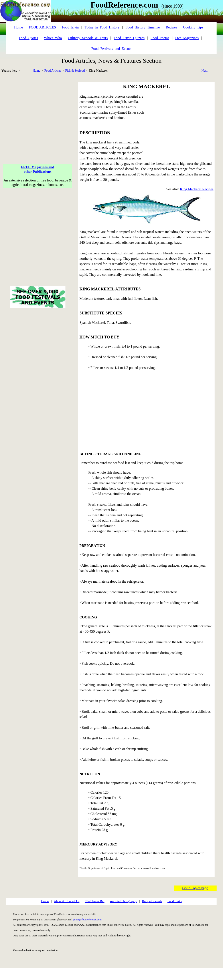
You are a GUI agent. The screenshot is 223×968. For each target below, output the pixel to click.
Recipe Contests (152, 901)
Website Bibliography (123, 901)
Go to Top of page (195, 888)
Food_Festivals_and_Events (111, 48)
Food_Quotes (28, 38)
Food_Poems (160, 38)
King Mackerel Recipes (196, 189)
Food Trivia (70, 27)
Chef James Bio (95, 901)
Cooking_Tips (193, 27)
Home (36, 70)
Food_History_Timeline (143, 27)
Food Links (174, 901)
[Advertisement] (37, 113)
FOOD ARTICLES (42, 27)
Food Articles (52, 70)
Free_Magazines (187, 38)
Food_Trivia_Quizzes (129, 38)
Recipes (171, 27)
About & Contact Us (67, 901)
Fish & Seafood (75, 70)
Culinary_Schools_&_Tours (88, 38)
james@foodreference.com (87, 919)
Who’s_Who (53, 38)
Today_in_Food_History (102, 27)
